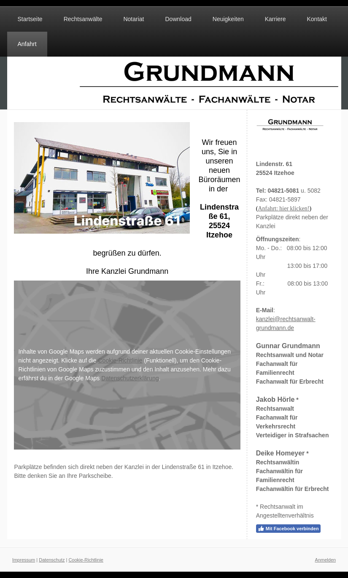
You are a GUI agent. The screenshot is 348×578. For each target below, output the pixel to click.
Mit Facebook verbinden (288, 528)
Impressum (23, 559)
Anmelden (325, 559)
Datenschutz (52, 559)
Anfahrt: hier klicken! (283, 208)
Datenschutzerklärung (130, 378)
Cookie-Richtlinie (120, 360)
